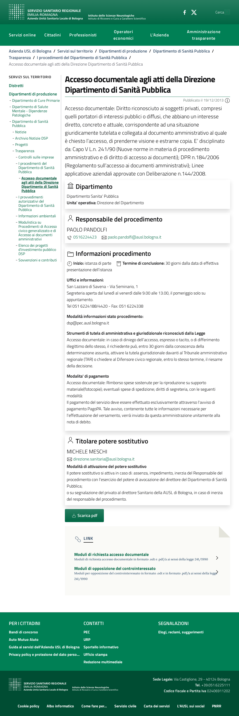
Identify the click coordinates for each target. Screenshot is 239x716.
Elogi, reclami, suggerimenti (181, 632)
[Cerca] (224, 12)
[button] (227, 100)
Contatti (94, 623)
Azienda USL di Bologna (30, 51)
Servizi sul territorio (75, 51)
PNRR (216, 706)
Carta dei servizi (157, 706)
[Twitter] (183, 12)
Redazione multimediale (103, 662)
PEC (87, 632)
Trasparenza (20, 57)
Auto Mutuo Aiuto (24, 639)
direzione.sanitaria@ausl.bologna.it (103, 459)
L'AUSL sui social (190, 706)
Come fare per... (94, 706)
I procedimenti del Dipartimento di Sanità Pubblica (82, 57)
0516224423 (85, 237)
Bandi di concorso (23, 632)
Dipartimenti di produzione (123, 51)
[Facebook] (174, 12)
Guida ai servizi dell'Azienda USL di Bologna (44, 647)
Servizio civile (125, 706)
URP (87, 639)
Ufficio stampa (95, 654)
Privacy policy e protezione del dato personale (45, 654)
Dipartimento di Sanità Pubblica (181, 51)
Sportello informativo (101, 647)
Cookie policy (28, 706)
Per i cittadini (24, 623)
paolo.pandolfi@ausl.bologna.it (134, 237)
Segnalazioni (173, 623)
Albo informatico (60, 706)
